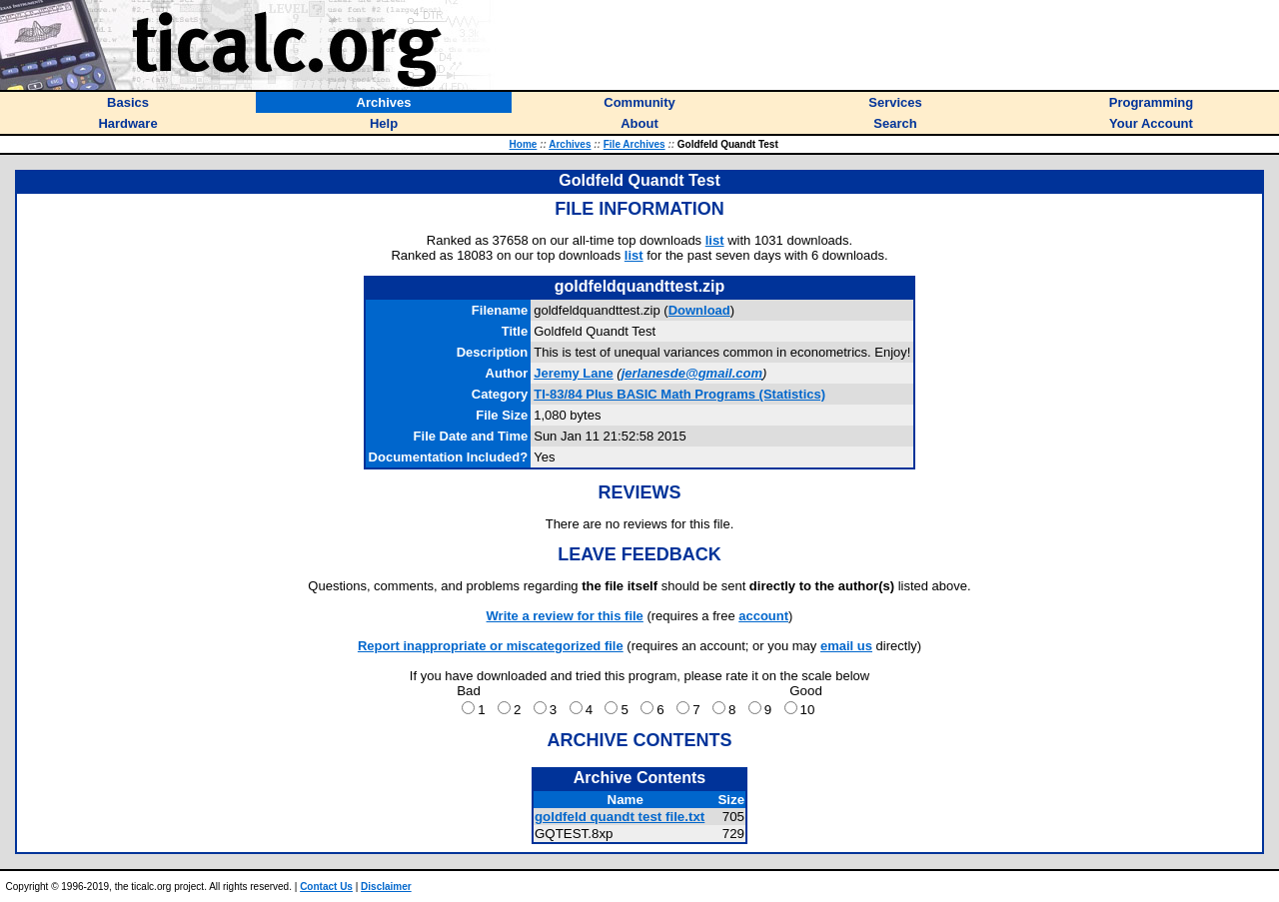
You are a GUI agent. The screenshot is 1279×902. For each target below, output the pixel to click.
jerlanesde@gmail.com (692, 373)
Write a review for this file (565, 615)
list (714, 240)
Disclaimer (386, 886)
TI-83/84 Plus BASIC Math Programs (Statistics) (679, 394)
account (763, 615)
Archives (570, 144)
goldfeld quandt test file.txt (619, 816)
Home (524, 144)
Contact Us (326, 886)
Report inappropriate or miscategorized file (491, 645)
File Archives (634, 144)
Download (699, 310)
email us (846, 645)
